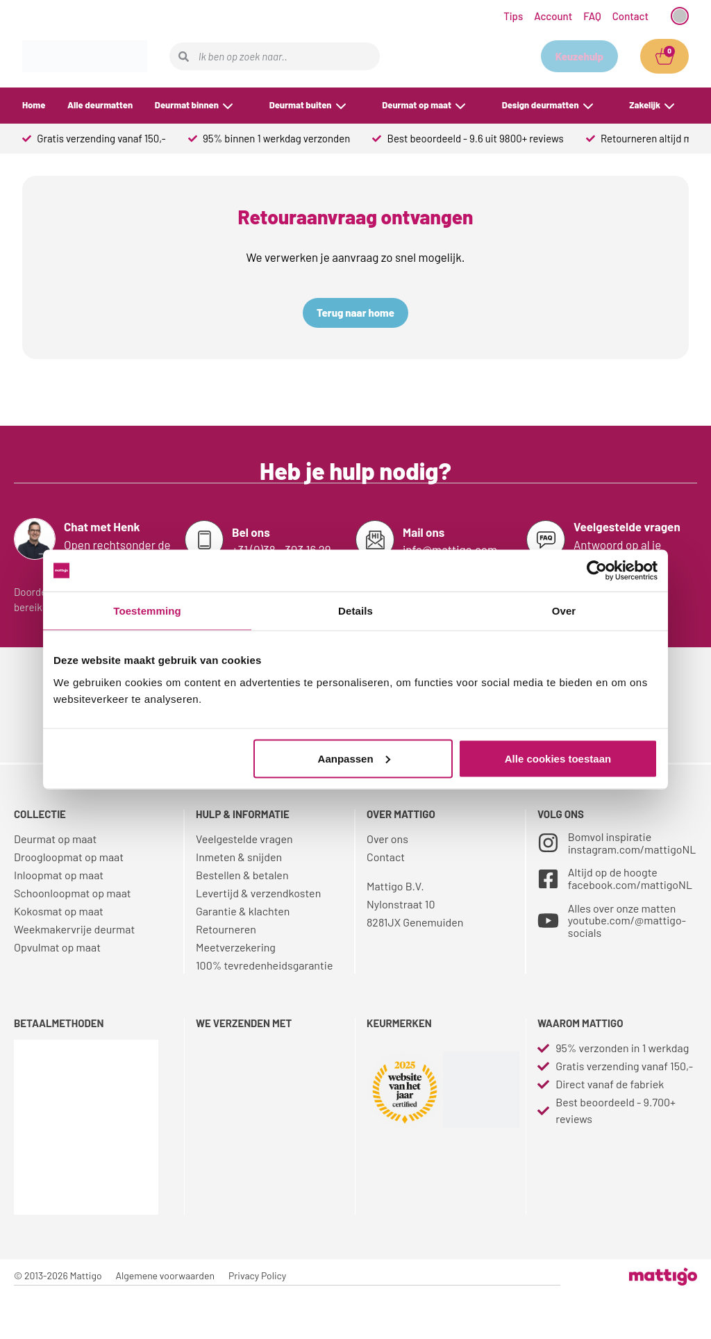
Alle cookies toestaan (558, 758)
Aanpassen (354, 758)
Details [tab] (355, 611)
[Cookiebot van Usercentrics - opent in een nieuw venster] (597, 570)
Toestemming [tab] (147, 611)
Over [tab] (564, 611)
